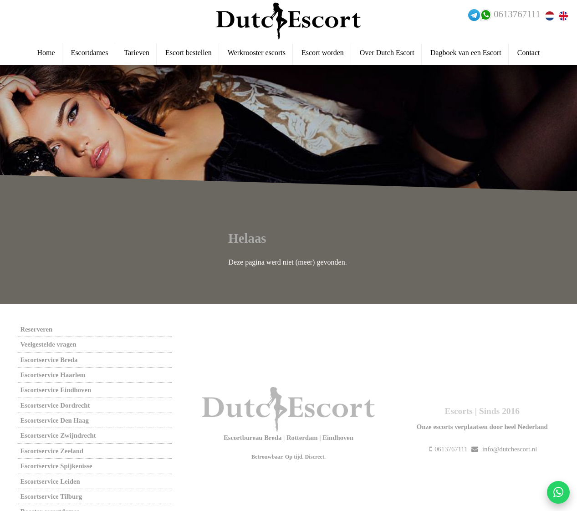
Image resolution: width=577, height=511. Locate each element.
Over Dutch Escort (387, 52)
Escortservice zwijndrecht (58, 435)
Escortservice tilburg (51, 496)
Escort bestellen (188, 52)
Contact (528, 52)
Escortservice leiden (50, 481)
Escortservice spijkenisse (56, 466)
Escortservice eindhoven (55, 389)
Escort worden (322, 52)
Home (46, 52)
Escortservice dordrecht (55, 405)
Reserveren (36, 329)
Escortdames (89, 52)
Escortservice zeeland (51, 451)
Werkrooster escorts (257, 52)
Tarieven (136, 52)
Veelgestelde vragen (48, 344)
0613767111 (517, 14)
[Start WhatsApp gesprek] (558, 492)
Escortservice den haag (54, 420)
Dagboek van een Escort (465, 52)
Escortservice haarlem (52, 374)
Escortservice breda (48, 359)
